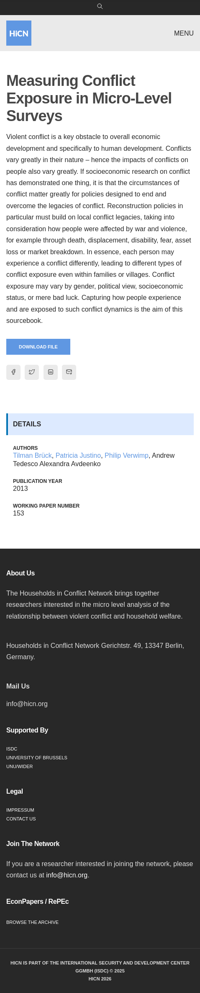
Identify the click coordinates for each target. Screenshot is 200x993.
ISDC (11, 748)
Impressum (20, 809)
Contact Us (21, 818)
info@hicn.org (66, 875)
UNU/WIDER (19, 766)
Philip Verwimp (127, 455)
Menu (184, 33)
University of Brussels (36, 757)
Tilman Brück (32, 455)
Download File (38, 346)
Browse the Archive (32, 922)
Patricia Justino (78, 455)
